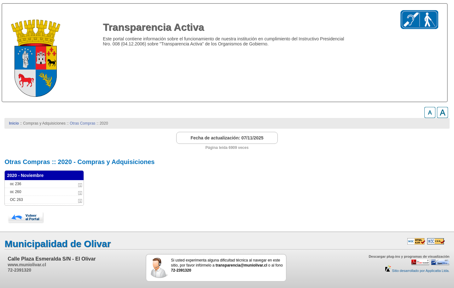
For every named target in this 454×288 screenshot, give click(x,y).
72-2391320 (19, 270)
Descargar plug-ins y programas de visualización (409, 256)
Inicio (14, 123)
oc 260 (15, 192)
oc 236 (15, 184)
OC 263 (16, 199)
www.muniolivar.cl (27, 264)
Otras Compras (82, 123)
